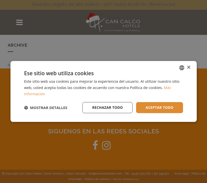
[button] (45, 107)
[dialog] (103, 91)
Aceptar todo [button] (159, 107)
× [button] (189, 67)
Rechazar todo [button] (107, 107)
